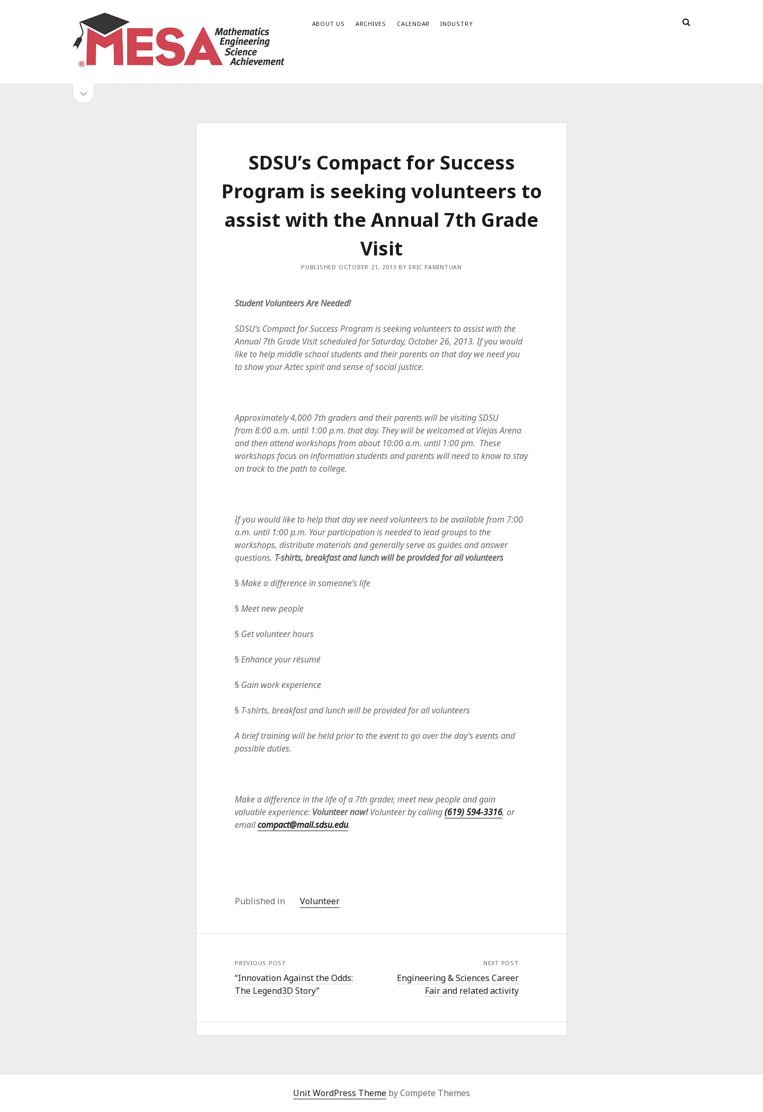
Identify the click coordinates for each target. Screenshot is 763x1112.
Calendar (413, 24)
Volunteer (320, 901)
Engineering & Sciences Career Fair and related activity (458, 984)
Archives (371, 24)
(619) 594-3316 (473, 812)
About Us (328, 24)
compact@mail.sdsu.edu (303, 825)
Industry (456, 24)
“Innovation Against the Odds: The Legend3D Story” (294, 984)
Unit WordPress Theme (339, 1093)
